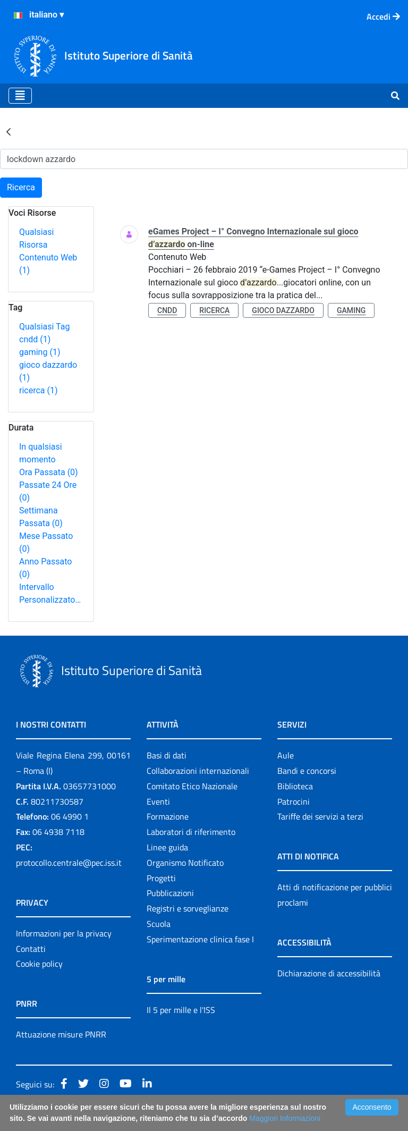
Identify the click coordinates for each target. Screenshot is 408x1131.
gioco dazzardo (283, 310)
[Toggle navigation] (20, 96)
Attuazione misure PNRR (61, 1034)
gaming (39, 352)
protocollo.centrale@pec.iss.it (69, 862)
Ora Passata (48, 472)
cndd (34, 339)
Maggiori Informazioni (284, 1118)
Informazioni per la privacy (64, 933)
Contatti (31, 948)
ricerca (38, 390)
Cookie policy (39, 963)
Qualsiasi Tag (44, 327)
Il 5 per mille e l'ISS (181, 1009)
